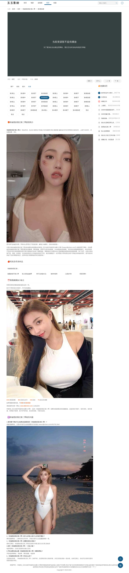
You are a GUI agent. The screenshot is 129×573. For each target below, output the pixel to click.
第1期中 (23, 93)
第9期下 (23, 110)
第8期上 (55, 106)
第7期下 (33, 106)
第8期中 (65, 106)
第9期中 (12, 110)
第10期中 (55, 110)
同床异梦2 (83, 274)
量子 (12, 86)
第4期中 (65, 97)
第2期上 (55, 93)
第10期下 (66, 110)
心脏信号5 (68, 274)
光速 (29, 86)
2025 (36, 79)
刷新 (90, 81)
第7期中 (23, 106)
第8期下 (76, 106)
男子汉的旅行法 (41, 274)
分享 (98, 81)
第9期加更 (34, 110)
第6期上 (55, 102)
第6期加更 (87, 102)
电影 (32, 3)
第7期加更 (44, 106)
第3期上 (12, 97)
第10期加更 (76, 110)
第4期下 (76, 97)
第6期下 (76, 102)
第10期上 (44, 110)
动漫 (54, 3)
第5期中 (23, 102)
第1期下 (33, 93)
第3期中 (23, 97)
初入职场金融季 (27, 274)
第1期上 (12, 93)
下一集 (117, 81)
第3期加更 (41, 9)
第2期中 (65, 93)
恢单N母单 (54, 274)
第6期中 (65, 102)
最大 (23, 86)
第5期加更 (44, 102)
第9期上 (87, 106)
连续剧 (40, 3)
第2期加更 (87, 93)
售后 (87, 110)
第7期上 (12, 106)
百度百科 (42, 538)
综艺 (47, 3)
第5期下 (33, 102)
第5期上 (12, 102)
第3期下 (33, 97)
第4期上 (55, 97)
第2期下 (76, 93)
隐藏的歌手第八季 (13, 274)
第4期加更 (87, 97)
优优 (17, 86)
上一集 (107, 81)
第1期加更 (44, 93)
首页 (25, 3)
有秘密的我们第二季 (29, 9)
